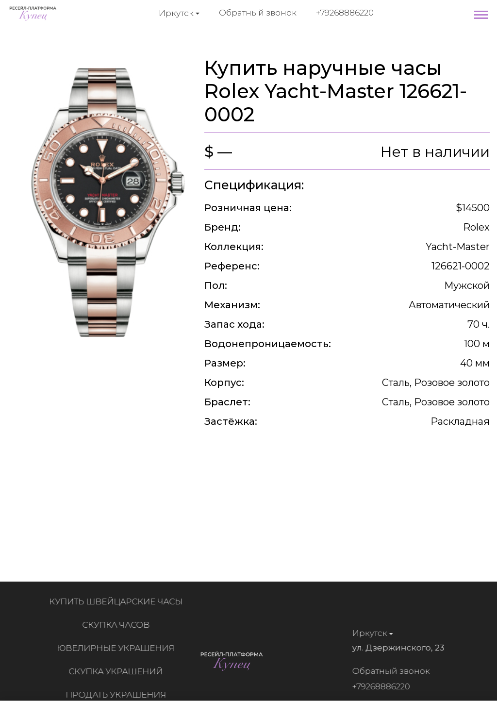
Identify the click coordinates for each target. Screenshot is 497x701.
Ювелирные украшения (119, 648)
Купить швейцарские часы (118, 601)
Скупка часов (118, 625)
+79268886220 (345, 12)
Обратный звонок (258, 12)
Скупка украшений (119, 671)
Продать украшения (118, 695)
